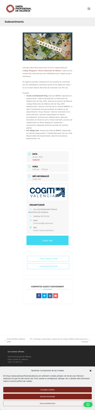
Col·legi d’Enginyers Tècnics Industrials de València (42, 71)
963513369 (45, 216)
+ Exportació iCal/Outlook (48, 266)
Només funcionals (47, 396)
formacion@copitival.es (43, 223)
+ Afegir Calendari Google (48, 259)
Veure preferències (47, 403)
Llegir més (37, 179)
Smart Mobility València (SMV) (15, 340)
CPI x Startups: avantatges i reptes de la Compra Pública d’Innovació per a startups (60, 340)
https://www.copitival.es (43, 230)
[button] (90, 370)
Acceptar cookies (47, 390)
